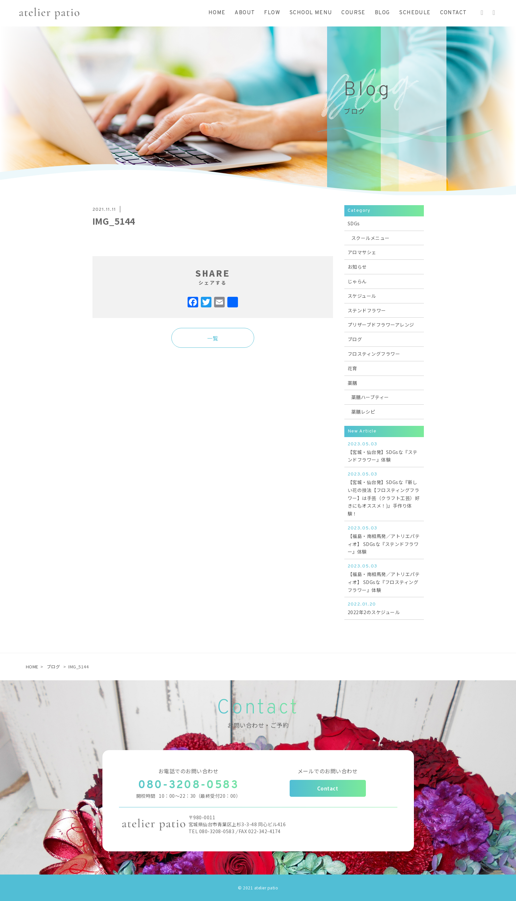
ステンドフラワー (367, 310)
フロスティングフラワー (374, 353)
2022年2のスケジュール (384, 608)
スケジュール (362, 296)
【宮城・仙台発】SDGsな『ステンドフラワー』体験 (384, 451)
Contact (327, 788)
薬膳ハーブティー (370, 397)
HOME (32, 666)
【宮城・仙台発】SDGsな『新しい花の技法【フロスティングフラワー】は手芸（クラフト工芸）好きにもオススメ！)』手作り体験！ (384, 494)
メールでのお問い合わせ (328, 771)
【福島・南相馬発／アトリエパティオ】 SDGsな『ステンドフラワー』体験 (384, 539)
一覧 (212, 338)
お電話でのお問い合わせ (188, 771)
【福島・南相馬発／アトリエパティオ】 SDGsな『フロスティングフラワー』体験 (384, 578)
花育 (352, 368)
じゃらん (357, 281)
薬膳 (352, 383)
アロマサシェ (362, 252)
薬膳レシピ (363, 411)
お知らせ (357, 266)
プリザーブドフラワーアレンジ (381, 324)
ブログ (355, 339)
